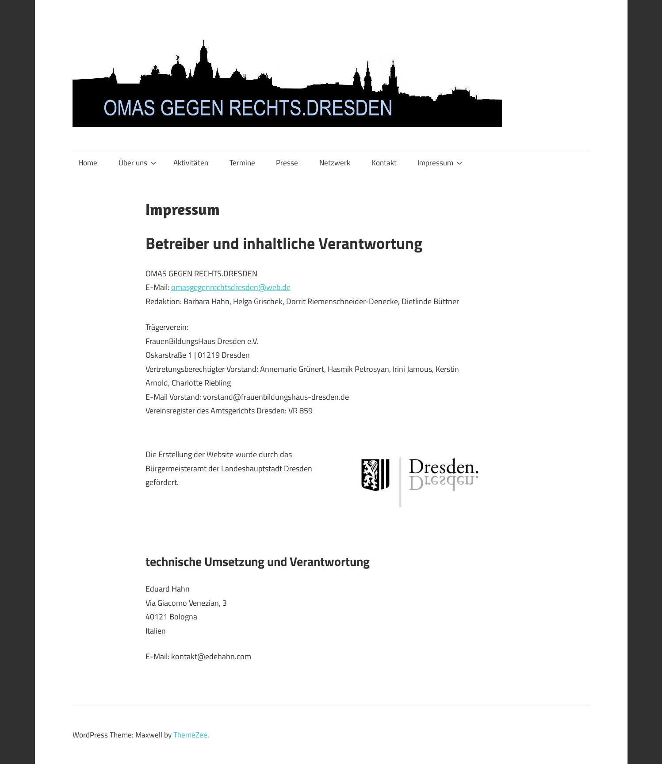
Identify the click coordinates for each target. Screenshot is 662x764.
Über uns (137, 162)
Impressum (439, 162)
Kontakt (384, 162)
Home (87, 162)
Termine (242, 162)
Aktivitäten (190, 162)
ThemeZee (190, 735)
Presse (287, 162)
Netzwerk (334, 162)
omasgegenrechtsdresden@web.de (231, 287)
